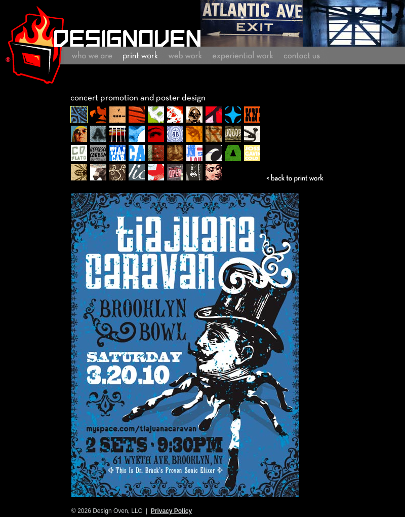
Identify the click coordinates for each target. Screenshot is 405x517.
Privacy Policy (171, 510)
